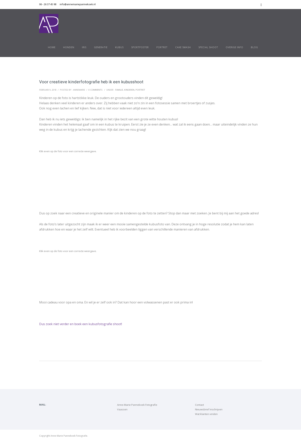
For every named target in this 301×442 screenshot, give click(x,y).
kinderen (129, 89)
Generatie (101, 47)
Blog (254, 47)
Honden (68, 47)
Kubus (119, 47)
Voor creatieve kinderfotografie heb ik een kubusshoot (91, 81)
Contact (199, 404)
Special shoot (208, 47)
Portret (162, 47)
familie (119, 89)
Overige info (234, 47)
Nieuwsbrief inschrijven (208, 409)
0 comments (95, 89)
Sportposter (140, 47)
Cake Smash (183, 47)
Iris (84, 47)
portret (140, 89)
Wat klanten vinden (206, 414)
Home (51, 47)
